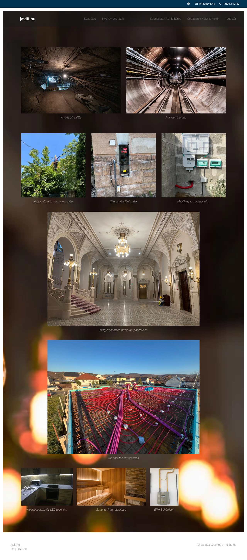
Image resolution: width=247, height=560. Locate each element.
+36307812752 (231, 3)
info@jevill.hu (207, 3)
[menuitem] (76, 19)
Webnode (217, 544)
